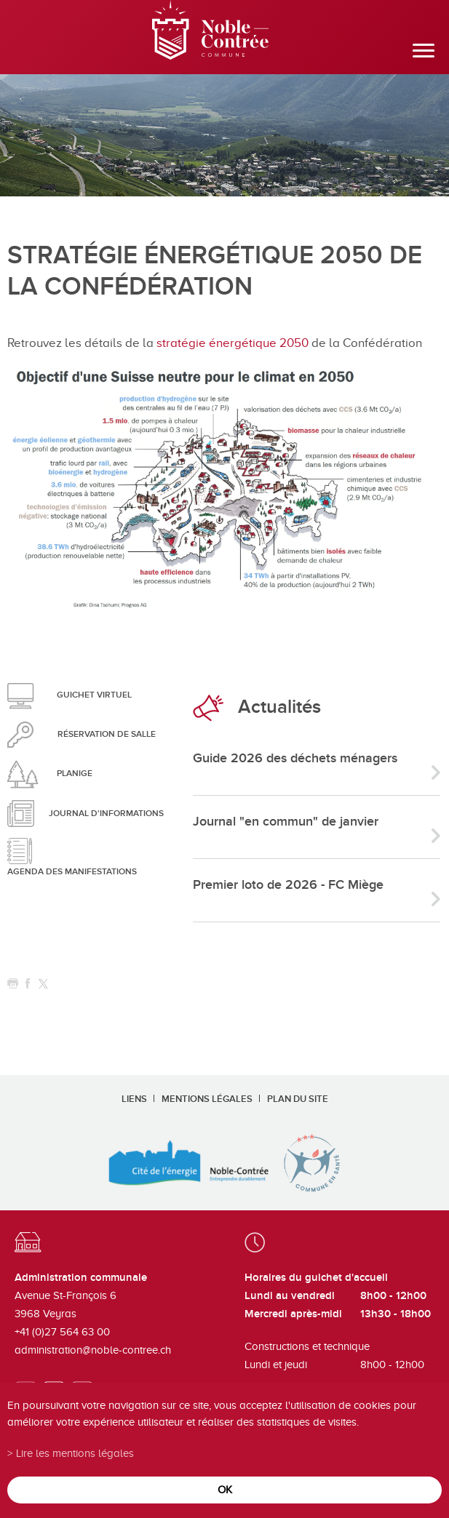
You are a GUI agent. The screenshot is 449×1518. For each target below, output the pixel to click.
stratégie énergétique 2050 (232, 343)
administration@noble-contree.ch (93, 1350)
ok (225, 1489)
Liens (134, 1099)
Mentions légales (207, 1099)
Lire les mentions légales (75, 1453)
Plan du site (297, 1099)
